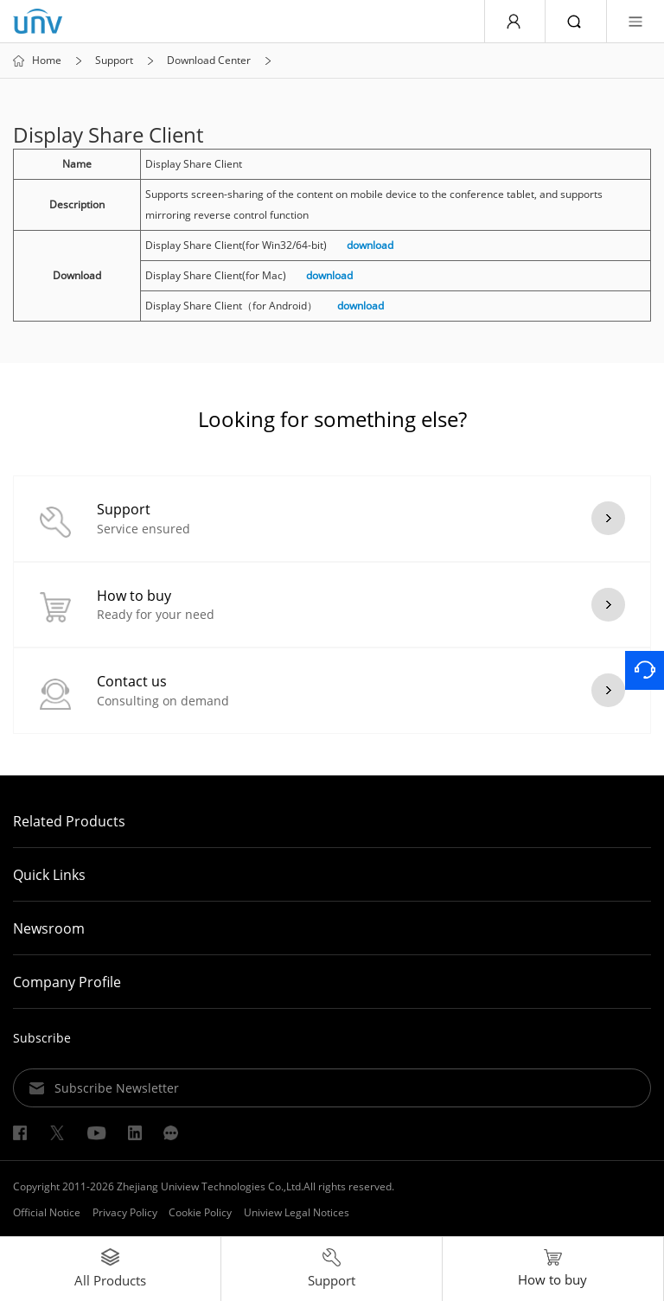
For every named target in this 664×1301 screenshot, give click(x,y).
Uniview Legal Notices (296, 1212)
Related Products (69, 821)
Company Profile (67, 982)
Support (114, 60)
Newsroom (49, 928)
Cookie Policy (200, 1212)
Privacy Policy (125, 1212)
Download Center (209, 60)
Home (46, 60)
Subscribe (42, 1038)
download (370, 245)
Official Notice (46, 1212)
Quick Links (49, 874)
